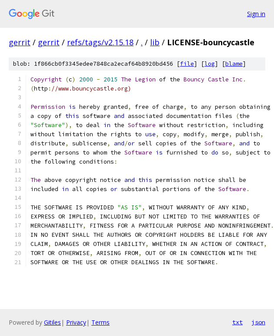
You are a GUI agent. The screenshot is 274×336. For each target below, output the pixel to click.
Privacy (76, 322)
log (209, 63)
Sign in (256, 14)
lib (155, 42)
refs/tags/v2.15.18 (100, 42)
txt (237, 322)
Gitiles (52, 322)
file (187, 63)
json (258, 322)
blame (234, 63)
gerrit (19, 42)
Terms (100, 322)
